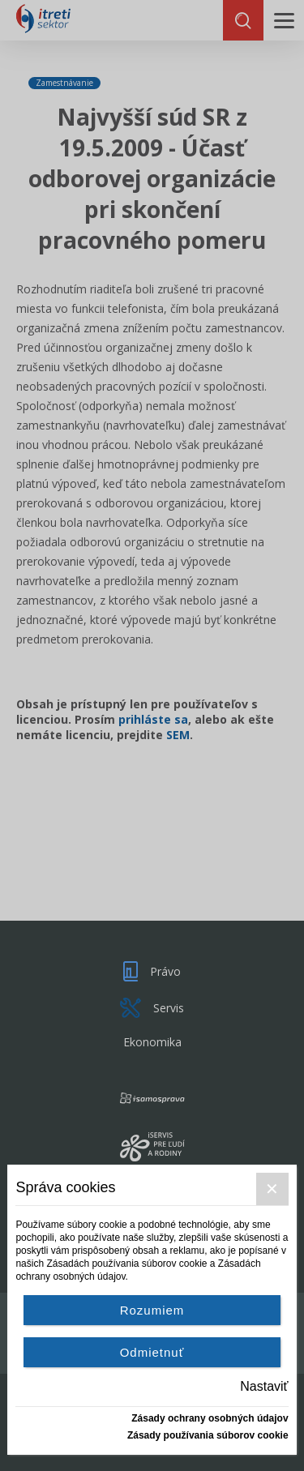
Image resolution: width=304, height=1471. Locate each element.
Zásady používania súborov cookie (208, 1435)
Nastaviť (264, 1386)
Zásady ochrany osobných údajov (209, 1418)
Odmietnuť (152, 1352)
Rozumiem (152, 1310)
